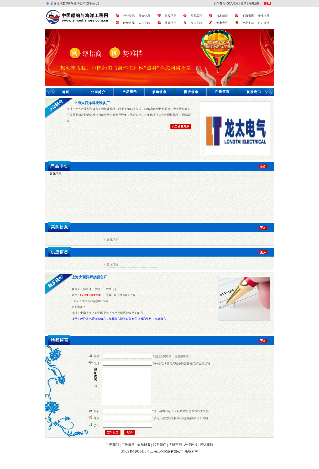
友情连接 (191, 452)
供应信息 (170, 15)
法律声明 (175, 452)
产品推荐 (248, 23)
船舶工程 (196, 15)
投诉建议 (206, 452)
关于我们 (112, 452)
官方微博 (263, 23)
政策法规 (129, 23)
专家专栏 (222, 23)
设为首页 (219, 3)
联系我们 (159, 452)
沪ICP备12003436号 (135, 458)
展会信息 (144, 15)
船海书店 (248, 15)
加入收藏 (233, 3)
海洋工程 (196, 23)
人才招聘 (144, 23)
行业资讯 (129, 15)
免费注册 (254, 3)
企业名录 (263, 15)
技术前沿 (222, 15)
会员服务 (144, 452)
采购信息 (170, 23)
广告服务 (128, 452)
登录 (243, 3)
